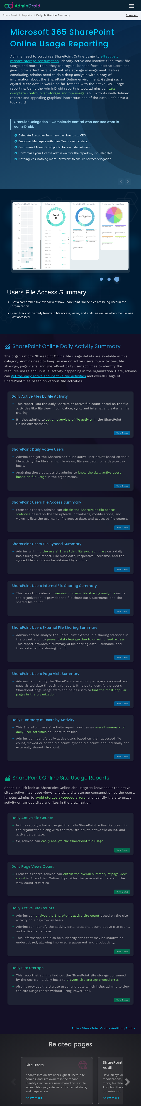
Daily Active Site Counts (33, 904)
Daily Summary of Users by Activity (43, 715)
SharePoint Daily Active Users (38, 445)
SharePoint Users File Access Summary (46, 498)
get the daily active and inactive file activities (48, 372)
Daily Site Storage (28, 963)
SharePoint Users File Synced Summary (46, 540)
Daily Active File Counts (32, 814)
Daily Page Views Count (33, 862)
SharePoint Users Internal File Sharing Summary (54, 581)
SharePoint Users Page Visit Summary (45, 669)
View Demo (122, 429)
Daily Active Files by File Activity (40, 392)
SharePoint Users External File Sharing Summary (54, 623)
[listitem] (9, 15)
